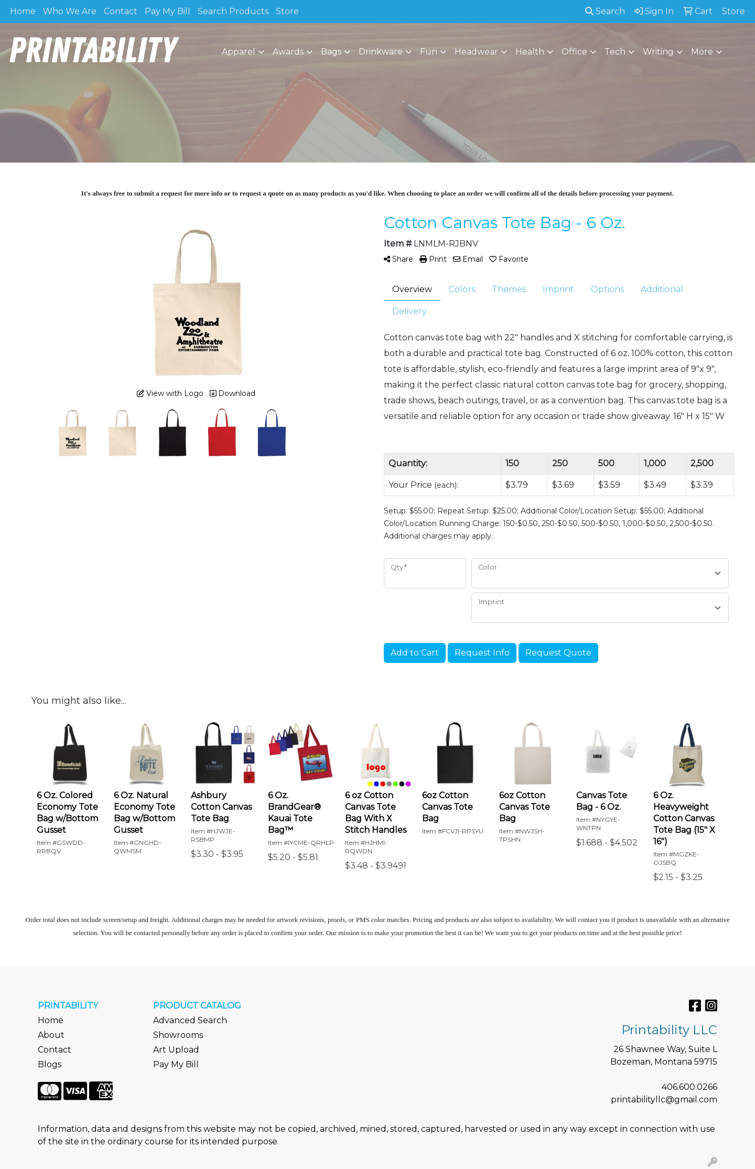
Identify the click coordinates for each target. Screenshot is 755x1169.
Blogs (49, 1064)
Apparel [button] (238, 52)
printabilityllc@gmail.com (664, 1099)
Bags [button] (331, 52)
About (51, 1035)
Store (287, 11)
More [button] (702, 52)
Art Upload (176, 1050)
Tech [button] (615, 52)
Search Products (233, 11)
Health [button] (529, 52)
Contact (120, 11)
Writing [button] (658, 52)
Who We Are (69, 11)
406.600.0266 (689, 1087)
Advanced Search (190, 1020)
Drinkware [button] (381, 52)
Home (23, 11)
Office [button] (574, 52)
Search (605, 11)
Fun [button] (428, 52)
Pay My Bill (167, 11)
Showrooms (178, 1035)
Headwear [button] (476, 52)
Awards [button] (288, 52)
